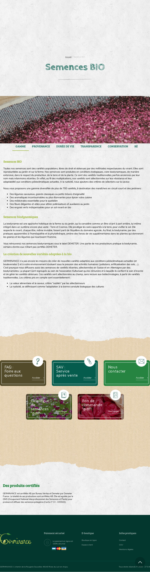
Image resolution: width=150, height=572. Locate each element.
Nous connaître (43, 41)
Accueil (68, 57)
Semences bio (20, 41)
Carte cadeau (66, 41)
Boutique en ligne (124, 41)
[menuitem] (135, 6)
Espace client (88, 544)
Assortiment (90, 41)
